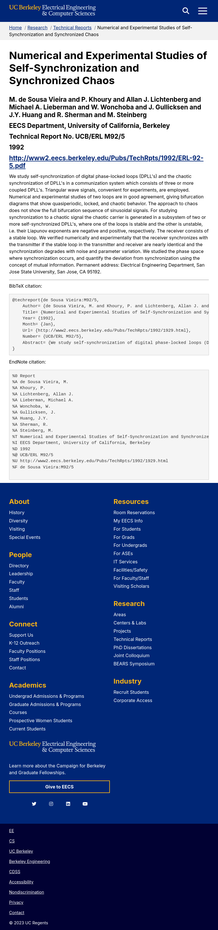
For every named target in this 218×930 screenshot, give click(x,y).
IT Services (126, 561)
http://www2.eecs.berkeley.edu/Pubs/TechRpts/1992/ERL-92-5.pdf (106, 161)
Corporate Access (133, 700)
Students (18, 598)
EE (11, 830)
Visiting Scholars (131, 586)
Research (38, 27)
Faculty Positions (27, 651)
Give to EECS (59, 787)
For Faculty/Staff (131, 578)
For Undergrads (130, 545)
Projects (122, 631)
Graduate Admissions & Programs (45, 704)
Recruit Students (131, 692)
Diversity (18, 521)
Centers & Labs (130, 623)
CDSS (14, 871)
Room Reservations (134, 512)
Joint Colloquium (132, 655)
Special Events (24, 537)
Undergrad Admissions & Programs (46, 696)
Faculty (17, 582)
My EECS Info (128, 521)
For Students (127, 529)
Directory (19, 565)
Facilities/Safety (131, 570)
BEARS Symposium (134, 664)
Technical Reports (72, 27)
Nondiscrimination (26, 892)
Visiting (17, 529)
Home (15, 27)
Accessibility (21, 881)
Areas (120, 614)
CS (12, 840)
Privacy (16, 902)
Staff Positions (24, 659)
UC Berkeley (21, 851)
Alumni (16, 606)
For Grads (124, 537)
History (16, 512)
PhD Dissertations (133, 647)
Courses (18, 712)
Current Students (27, 729)
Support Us (21, 635)
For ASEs (123, 553)
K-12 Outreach (24, 643)
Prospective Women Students (40, 720)
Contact (17, 667)
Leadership (21, 573)
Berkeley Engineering (29, 861)
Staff (14, 590)
